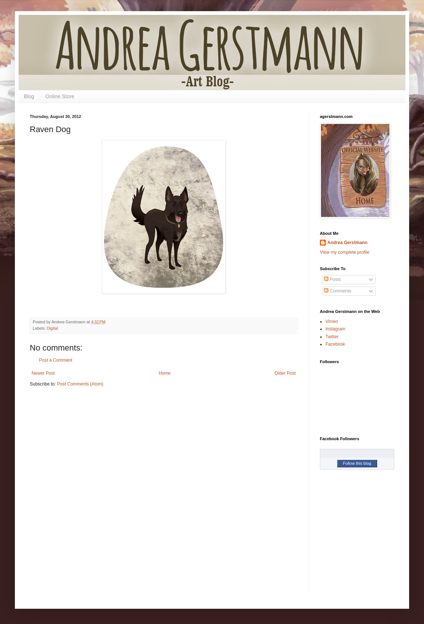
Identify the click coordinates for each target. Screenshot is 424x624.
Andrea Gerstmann (347, 242)
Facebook (335, 344)
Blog (29, 96)
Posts (332, 279)
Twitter (331, 336)
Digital (52, 328)
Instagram (335, 329)
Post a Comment (55, 360)
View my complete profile (344, 252)
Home (165, 373)
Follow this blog (357, 463)
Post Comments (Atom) (80, 384)
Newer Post (43, 373)
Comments (337, 291)
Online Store (59, 96)
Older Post (285, 373)
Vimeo (331, 321)
